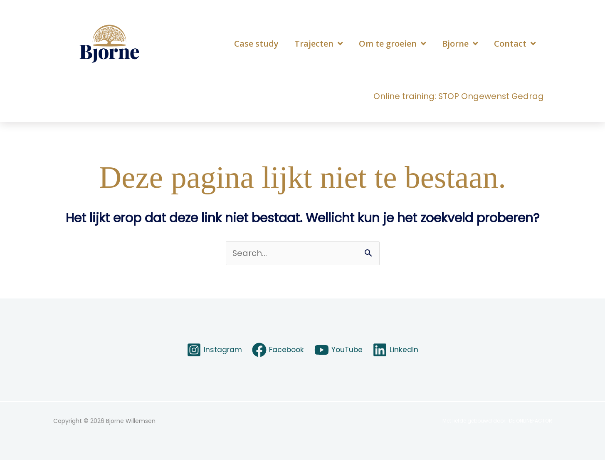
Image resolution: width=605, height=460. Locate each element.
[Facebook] (277, 350)
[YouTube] (339, 350)
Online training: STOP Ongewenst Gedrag (458, 96)
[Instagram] (213, 350)
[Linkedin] (397, 350)
